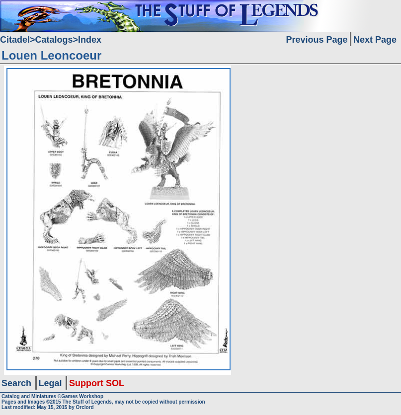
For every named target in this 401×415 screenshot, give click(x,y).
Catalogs (54, 40)
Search (16, 383)
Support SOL (96, 383)
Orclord (85, 407)
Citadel (15, 40)
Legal (50, 383)
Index (89, 40)
